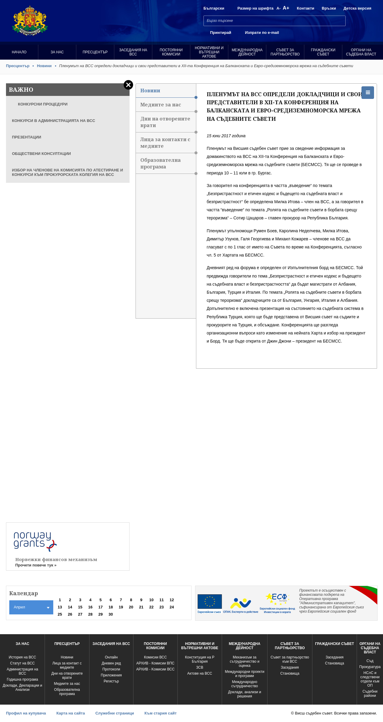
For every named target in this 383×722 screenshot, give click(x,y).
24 (172, 607)
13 (60, 607)
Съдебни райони (369, 693)
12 (172, 600)
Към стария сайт (161, 713)
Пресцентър (95, 52)
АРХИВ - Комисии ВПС (155, 663)
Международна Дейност (247, 52)
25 (60, 614)
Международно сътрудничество (244, 684)
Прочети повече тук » (36, 565)
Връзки (329, 8)
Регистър (111, 681)
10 (151, 600)
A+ (286, 8)
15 (80, 607)
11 (161, 600)
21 (141, 607)
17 (100, 607)
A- (278, 8)
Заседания (290, 667)
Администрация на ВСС (22, 671)
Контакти (305, 8)
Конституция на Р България (199, 659)
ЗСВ (199, 667)
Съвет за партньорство (285, 52)
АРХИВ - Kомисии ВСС (155, 669)
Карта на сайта (70, 713)
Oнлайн (111, 657)
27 (80, 614)
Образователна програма (168, 165)
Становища (290, 673)
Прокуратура (370, 667)
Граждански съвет (323, 52)
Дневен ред (111, 663)
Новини (44, 66)
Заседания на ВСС (133, 52)
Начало (19, 52)
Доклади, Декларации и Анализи (22, 687)
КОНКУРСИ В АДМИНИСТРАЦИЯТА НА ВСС (53, 120)
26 (70, 614)
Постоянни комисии (171, 52)
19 (121, 607)
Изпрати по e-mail (262, 32)
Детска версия (357, 8)
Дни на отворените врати (168, 123)
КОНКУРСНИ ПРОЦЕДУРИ (43, 104)
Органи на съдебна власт (361, 52)
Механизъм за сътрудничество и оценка (244, 661)
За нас (57, 52)
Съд (370, 661)
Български (213, 8)
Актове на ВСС (199, 673)
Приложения (111, 675)
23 (161, 607)
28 (90, 614)
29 (100, 614)
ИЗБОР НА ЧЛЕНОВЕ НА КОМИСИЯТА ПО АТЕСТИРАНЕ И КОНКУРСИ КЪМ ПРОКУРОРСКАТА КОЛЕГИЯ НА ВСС (67, 172)
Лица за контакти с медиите (168, 144)
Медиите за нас (168, 106)
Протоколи (111, 669)
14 (70, 607)
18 (111, 607)
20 (131, 607)
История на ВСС (22, 657)
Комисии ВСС (155, 657)
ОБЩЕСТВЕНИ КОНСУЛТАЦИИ (41, 153)
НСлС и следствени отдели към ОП (369, 679)
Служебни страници (114, 713)
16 (90, 607)
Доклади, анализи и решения (244, 694)
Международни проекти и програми (245, 674)
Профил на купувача (26, 713)
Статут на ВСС (22, 663)
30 (111, 614)
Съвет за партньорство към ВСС (289, 659)
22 (151, 607)
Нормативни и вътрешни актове (209, 52)
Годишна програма (22, 679)
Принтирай (220, 32)
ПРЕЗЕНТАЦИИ (26, 137)
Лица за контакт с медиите (67, 665)
